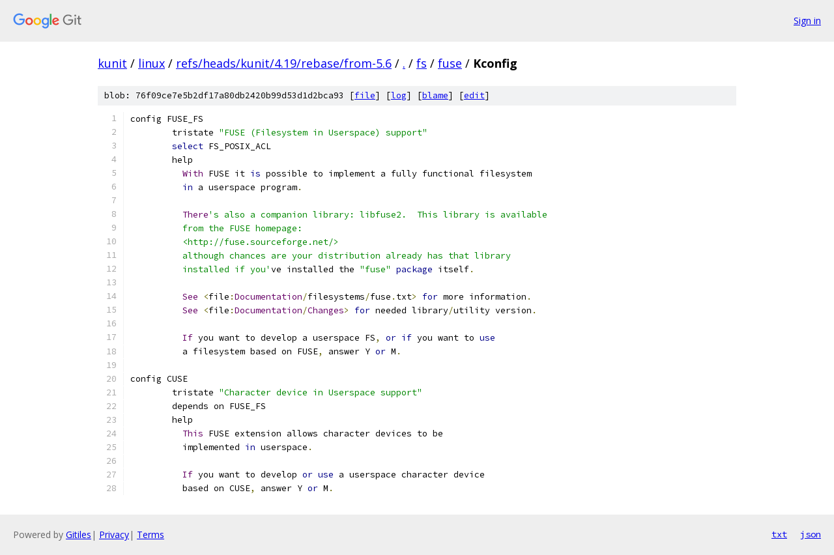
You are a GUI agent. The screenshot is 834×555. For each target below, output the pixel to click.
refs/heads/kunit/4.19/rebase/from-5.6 (284, 63)
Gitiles (78, 534)
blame (435, 95)
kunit (112, 63)
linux (151, 63)
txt (779, 534)
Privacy (114, 534)
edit (474, 95)
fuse (450, 63)
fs (421, 63)
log (399, 95)
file (364, 95)
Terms (150, 534)
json (810, 534)
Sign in (807, 20)
